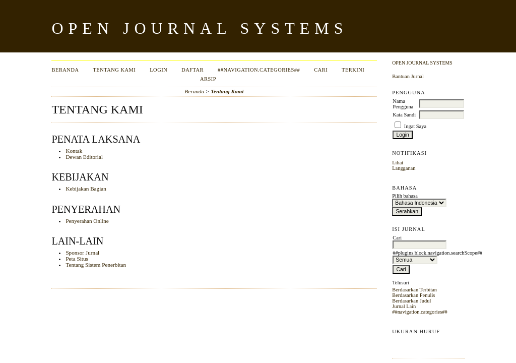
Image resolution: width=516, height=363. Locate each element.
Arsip (208, 79)
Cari (321, 70)
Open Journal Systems (422, 63)
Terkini (353, 70)
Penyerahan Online (87, 221)
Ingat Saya (415, 126)
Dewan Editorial (84, 157)
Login (158, 70)
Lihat (397, 162)
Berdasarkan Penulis (413, 295)
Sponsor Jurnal (82, 253)
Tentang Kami (114, 70)
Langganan (403, 168)
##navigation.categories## (419, 312)
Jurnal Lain (404, 306)
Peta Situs (77, 259)
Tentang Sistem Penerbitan (96, 265)
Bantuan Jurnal (408, 76)
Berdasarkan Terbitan (414, 289)
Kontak (74, 151)
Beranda (65, 70)
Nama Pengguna (403, 103)
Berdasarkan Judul (411, 301)
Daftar (192, 70)
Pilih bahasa (405, 196)
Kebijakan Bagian (86, 189)
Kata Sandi (404, 114)
